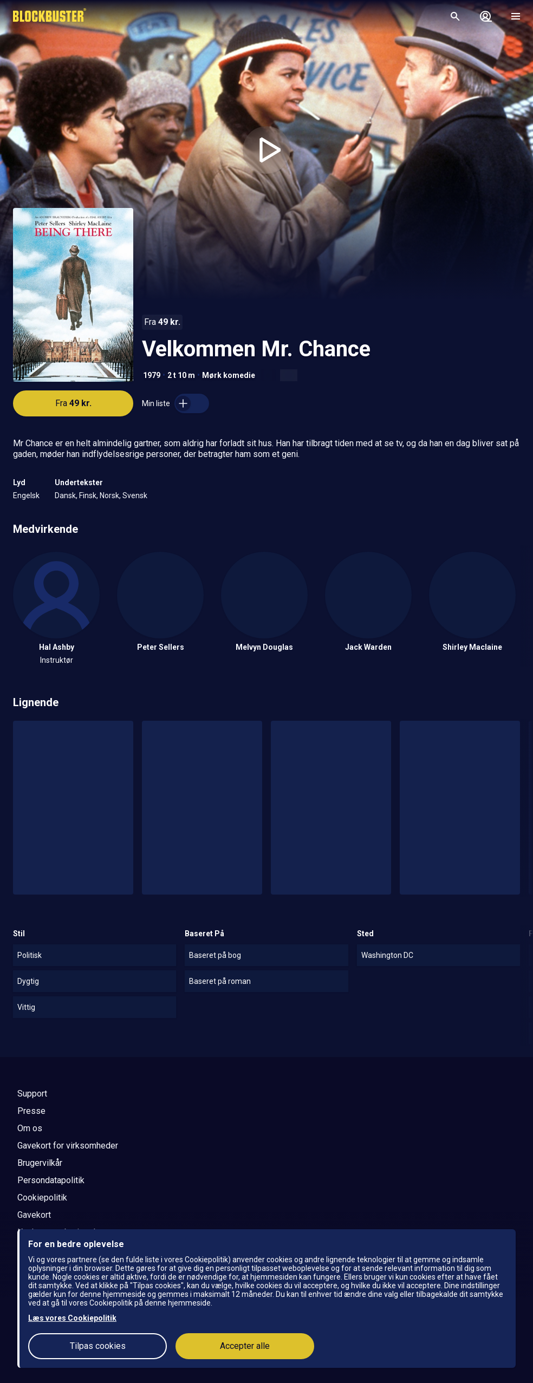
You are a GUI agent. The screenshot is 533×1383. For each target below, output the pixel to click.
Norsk (109, 495)
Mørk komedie (228, 375)
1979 (151, 375)
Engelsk (26, 495)
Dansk (65, 495)
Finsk (87, 495)
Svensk (134, 495)
